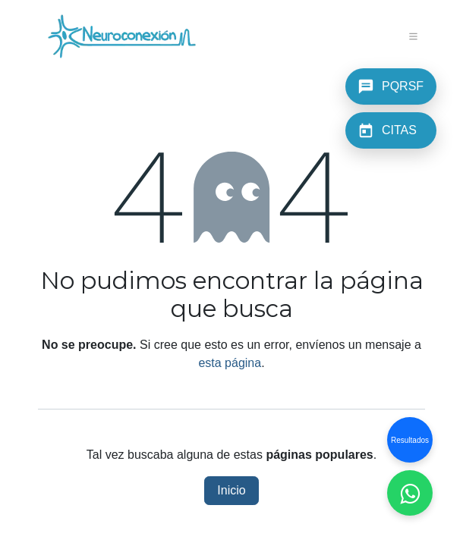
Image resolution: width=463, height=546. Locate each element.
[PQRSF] (390, 86)
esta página (229, 362)
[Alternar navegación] (414, 36)
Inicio (231, 490)
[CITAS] (390, 130)
